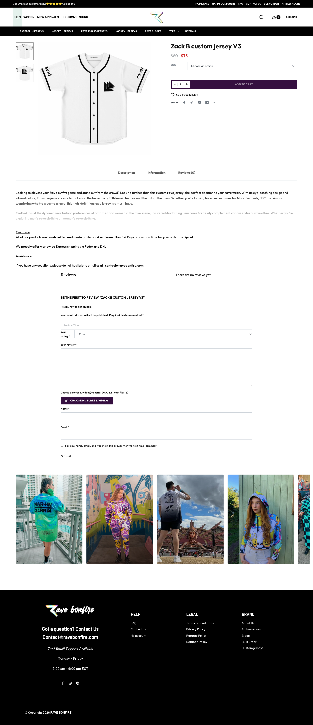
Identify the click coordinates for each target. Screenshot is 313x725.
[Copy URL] (214, 102)
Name (65, 408)
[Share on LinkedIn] (207, 102)
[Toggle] (23, 232)
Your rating (65, 334)
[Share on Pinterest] (192, 102)
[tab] (126, 172)
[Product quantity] (181, 84)
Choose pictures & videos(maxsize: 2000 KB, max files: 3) (94, 392)
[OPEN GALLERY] (94, 98)
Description (126, 173)
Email (65, 427)
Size (173, 64)
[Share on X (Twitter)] (199, 102)
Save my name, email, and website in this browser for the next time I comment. (111, 445)
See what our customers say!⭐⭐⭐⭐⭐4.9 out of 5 (44, 3)
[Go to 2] (25, 73)
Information (156, 173)
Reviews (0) (186, 173)
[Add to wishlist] (184, 95)
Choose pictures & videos (89, 400)
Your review (68, 344)
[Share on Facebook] (184, 102)
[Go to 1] (25, 51)
